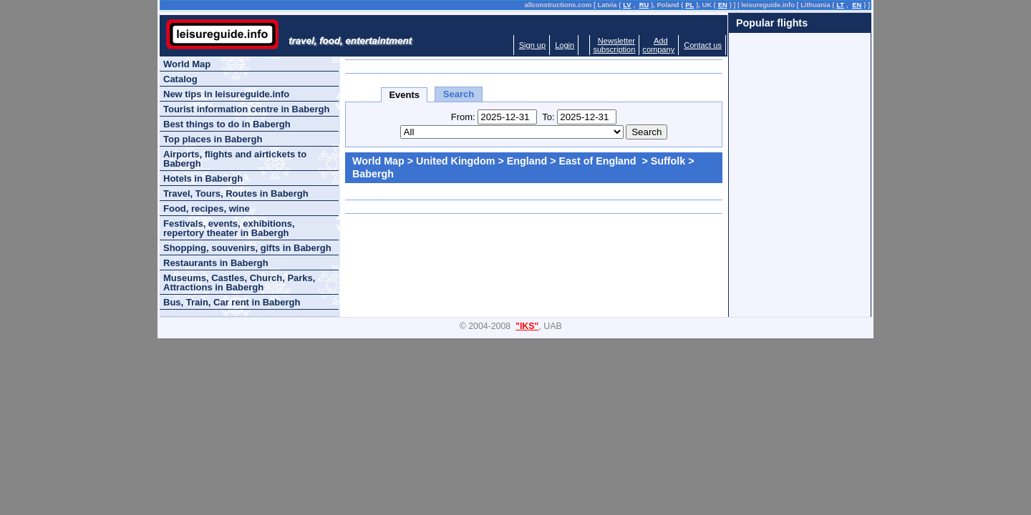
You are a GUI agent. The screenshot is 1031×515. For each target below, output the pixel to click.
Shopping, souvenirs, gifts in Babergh (247, 247)
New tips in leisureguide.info (226, 94)
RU (644, 5)
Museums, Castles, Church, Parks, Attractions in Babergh (239, 283)
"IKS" (527, 326)
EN (722, 5)
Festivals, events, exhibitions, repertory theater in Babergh (229, 228)
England (527, 161)
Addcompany (658, 45)
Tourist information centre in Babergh (246, 109)
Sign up (532, 45)
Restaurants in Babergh (215, 263)
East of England (599, 161)
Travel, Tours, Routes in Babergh (236, 193)
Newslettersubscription (614, 45)
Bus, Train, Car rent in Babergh (231, 302)
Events (404, 94)
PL (689, 5)
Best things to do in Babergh (227, 124)
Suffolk (668, 161)
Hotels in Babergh (203, 178)
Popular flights (772, 23)
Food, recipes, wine (206, 208)
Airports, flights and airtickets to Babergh (234, 159)
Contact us (703, 45)
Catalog (180, 79)
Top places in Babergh (212, 139)
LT (840, 5)
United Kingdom (455, 161)
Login (564, 45)
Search (458, 94)
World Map (378, 161)
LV (627, 5)
